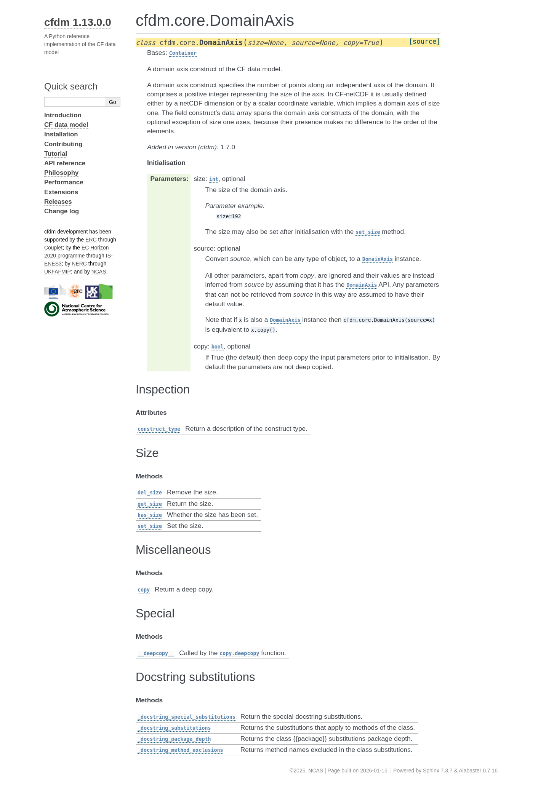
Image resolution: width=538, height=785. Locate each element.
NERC (79, 264)
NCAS (98, 272)
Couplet (53, 248)
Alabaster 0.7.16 (478, 770)
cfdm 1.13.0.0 (77, 22)
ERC (91, 240)
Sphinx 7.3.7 (438, 770)
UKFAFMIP (57, 272)
